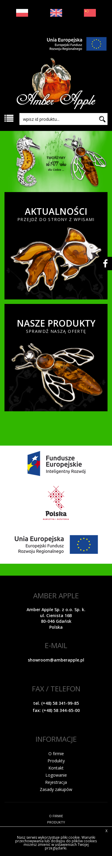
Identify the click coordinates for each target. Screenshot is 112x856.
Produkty (56, 761)
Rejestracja (56, 782)
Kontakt (56, 768)
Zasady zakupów (56, 789)
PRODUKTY (56, 822)
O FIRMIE (56, 816)
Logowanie (56, 775)
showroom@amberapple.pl (56, 660)
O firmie (56, 753)
